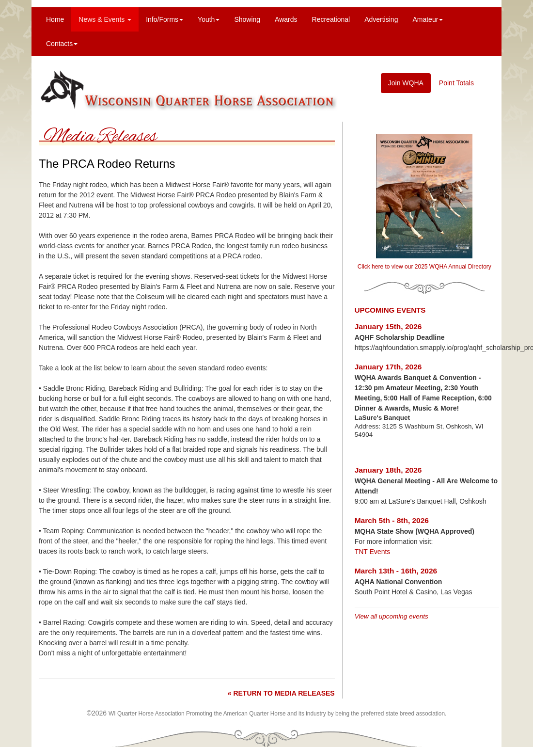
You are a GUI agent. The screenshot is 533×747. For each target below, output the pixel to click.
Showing (247, 19)
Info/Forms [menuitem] (164, 19)
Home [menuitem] (55, 19)
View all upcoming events (391, 616)
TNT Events (373, 552)
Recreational (331, 19)
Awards (286, 19)
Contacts (62, 44)
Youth (208, 19)
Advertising (381, 19)
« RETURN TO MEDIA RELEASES (281, 693)
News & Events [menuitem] (104, 19)
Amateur (427, 19)
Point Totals (456, 83)
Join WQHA (405, 83)
